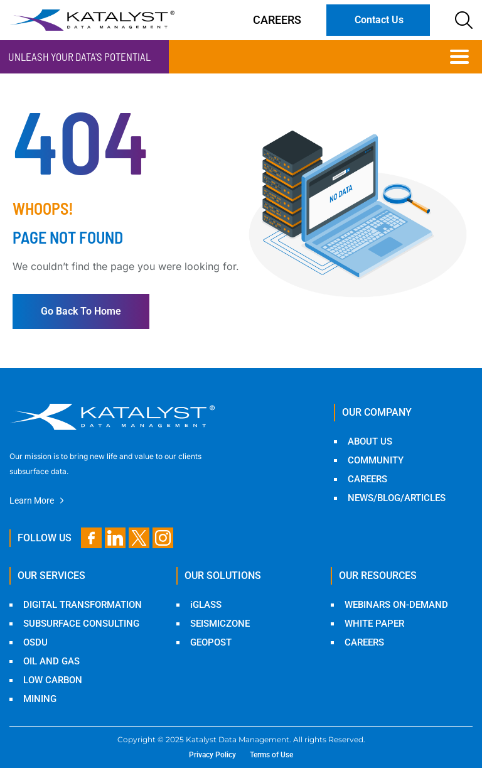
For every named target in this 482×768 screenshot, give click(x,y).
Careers (277, 19)
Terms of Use (271, 754)
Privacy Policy (212, 754)
